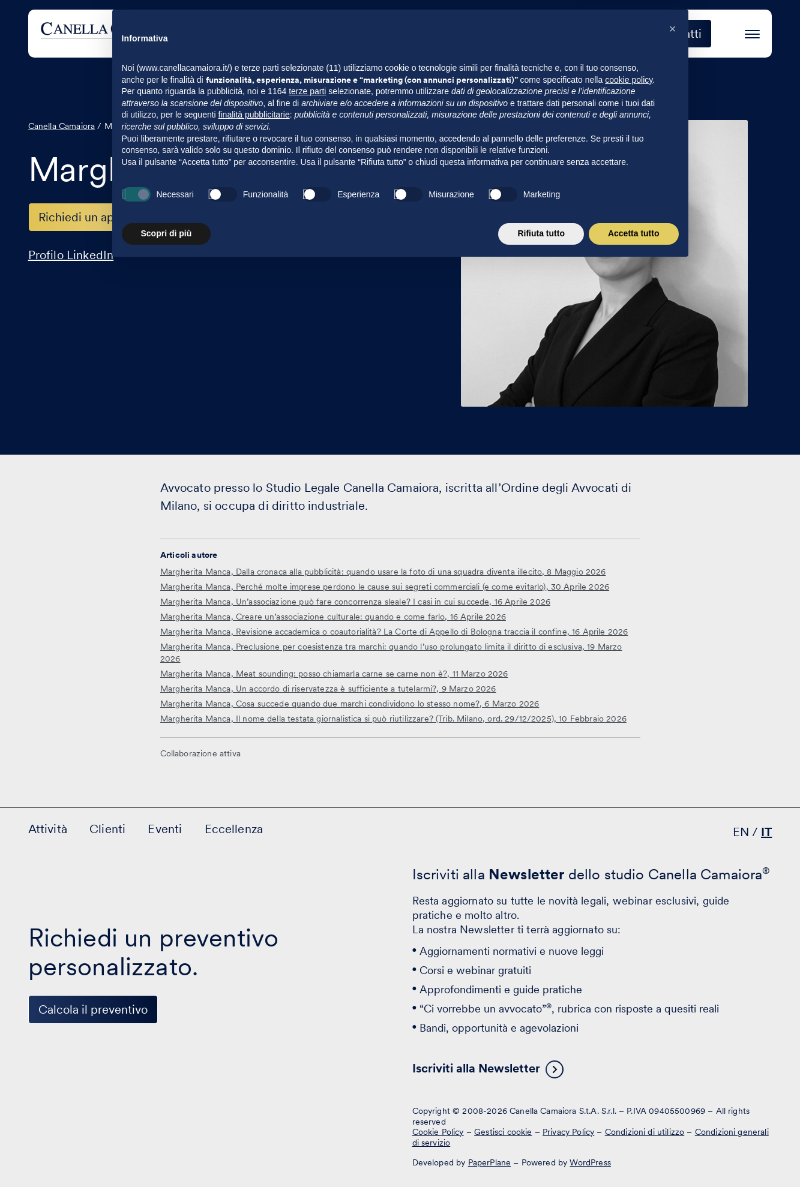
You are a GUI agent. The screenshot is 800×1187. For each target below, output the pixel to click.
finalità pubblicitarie (254, 1035)
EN (741, 832)
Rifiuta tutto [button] (541, 1154)
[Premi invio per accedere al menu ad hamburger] (752, 32)
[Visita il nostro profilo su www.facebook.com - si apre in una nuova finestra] (79, 1120)
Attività (400, 33)
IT (766, 832)
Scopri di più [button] (166, 1154)
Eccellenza (593, 33)
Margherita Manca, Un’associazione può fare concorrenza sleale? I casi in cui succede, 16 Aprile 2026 (355, 601)
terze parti (307, 1012)
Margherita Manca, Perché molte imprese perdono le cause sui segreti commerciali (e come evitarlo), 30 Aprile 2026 (384, 586)
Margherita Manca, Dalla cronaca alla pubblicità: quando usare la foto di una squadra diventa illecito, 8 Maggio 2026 (383, 571)
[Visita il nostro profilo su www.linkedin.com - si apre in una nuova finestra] (42, 1120)
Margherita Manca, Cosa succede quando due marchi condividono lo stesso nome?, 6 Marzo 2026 (349, 703)
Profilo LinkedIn (71, 255)
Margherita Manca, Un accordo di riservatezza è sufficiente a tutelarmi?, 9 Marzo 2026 (328, 688)
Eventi (522, 33)
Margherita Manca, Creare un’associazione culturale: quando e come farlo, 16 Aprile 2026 (333, 616)
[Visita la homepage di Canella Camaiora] (129, 34)
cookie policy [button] (628, 1000)
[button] (672, 949)
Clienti (462, 33)
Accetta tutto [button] (634, 1154)
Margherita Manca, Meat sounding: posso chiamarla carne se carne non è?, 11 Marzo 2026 (334, 673)
